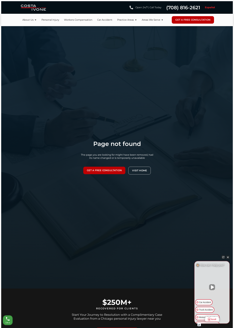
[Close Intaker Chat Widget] (228, 257)
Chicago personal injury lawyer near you (131, 318)
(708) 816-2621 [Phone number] (183, 7)
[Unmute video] (212, 287)
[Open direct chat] (223, 257)
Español (210, 7)
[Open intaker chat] (199, 325)
